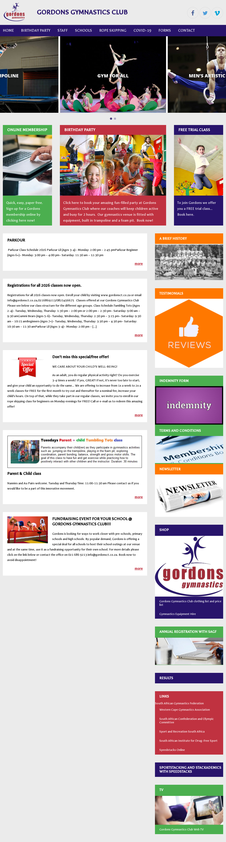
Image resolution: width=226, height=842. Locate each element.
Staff (62, 30)
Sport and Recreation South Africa (182, 731)
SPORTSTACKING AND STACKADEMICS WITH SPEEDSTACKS (190, 770)
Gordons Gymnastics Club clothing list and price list (190, 603)
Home (8, 30)
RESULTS (166, 678)
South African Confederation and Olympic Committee (186, 720)
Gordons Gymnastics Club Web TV (181, 829)
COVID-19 (142, 30)
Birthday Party (35, 30)
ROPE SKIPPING (112, 30)
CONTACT (186, 30)
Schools (83, 30)
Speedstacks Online (172, 750)
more (139, 264)
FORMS (164, 30)
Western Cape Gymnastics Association (184, 710)
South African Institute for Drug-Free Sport (188, 741)
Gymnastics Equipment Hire (177, 614)
